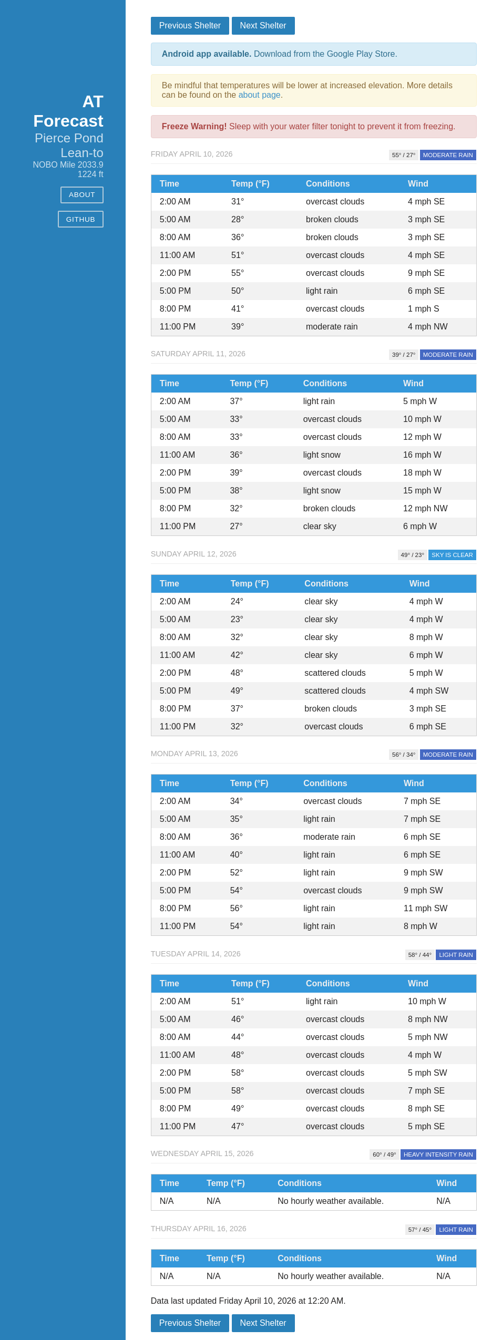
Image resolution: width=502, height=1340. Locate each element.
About (82, 195)
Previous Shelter (190, 25)
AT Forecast (68, 111)
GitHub (80, 219)
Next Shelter (263, 25)
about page (260, 94)
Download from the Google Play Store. (279, 53)
